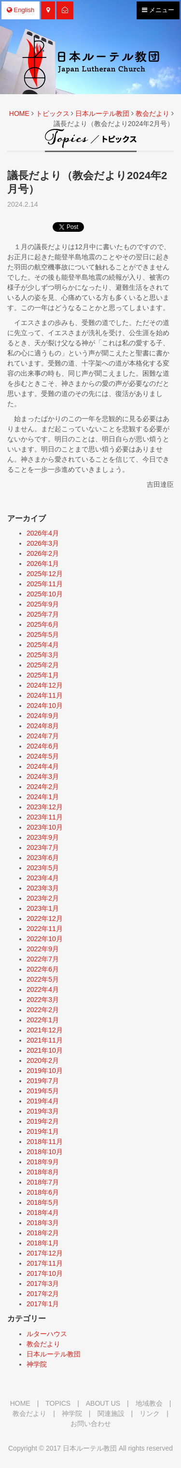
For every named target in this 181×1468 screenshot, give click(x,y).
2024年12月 (45, 685)
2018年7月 (43, 1182)
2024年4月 (43, 766)
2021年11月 (45, 1040)
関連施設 (111, 1413)
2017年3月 (43, 1283)
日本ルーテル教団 (102, 113)
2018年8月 (43, 1172)
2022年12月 (45, 918)
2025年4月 (43, 645)
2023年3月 (43, 888)
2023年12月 (45, 807)
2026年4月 (43, 533)
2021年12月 (45, 1030)
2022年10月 (45, 939)
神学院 (37, 1364)
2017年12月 (45, 1253)
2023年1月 (43, 908)
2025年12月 (45, 574)
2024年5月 (43, 756)
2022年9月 (43, 949)
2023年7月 (43, 847)
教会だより (152, 113)
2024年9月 (43, 716)
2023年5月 (43, 868)
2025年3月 (43, 655)
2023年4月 (43, 878)
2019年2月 (43, 1121)
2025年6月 (43, 624)
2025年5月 (43, 634)
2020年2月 (43, 1060)
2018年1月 (43, 1243)
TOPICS (57, 1403)
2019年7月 (43, 1081)
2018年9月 (43, 1162)
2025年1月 (43, 675)
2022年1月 (43, 1020)
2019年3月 (43, 1111)
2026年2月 (43, 553)
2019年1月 (43, 1131)
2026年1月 (43, 563)
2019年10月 (45, 1070)
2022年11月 (45, 928)
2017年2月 (43, 1294)
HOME (19, 113)
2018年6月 (43, 1192)
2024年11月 (45, 695)
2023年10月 (45, 827)
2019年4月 (43, 1101)
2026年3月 (43, 543)
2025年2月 (43, 665)
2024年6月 (43, 746)
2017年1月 (43, 1304)
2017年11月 (45, 1263)
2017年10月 (45, 1273)
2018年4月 (43, 1212)
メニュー (157, 12)
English (20, 10)
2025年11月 (45, 584)
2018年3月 (43, 1223)
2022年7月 (43, 959)
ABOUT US (103, 1403)
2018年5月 (43, 1202)
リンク (149, 1413)
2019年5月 (43, 1091)
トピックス (53, 113)
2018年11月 (45, 1141)
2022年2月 (43, 1010)
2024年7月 (43, 736)
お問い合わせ (90, 1423)
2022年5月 (43, 979)
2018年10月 (45, 1152)
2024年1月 (43, 797)
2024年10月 (45, 705)
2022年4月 (43, 989)
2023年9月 (43, 837)
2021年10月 (45, 1050)
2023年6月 (43, 857)
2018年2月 (43, 1233)
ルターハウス (47, 1334)
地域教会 (149, 1403)
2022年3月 (43, 999)
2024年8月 (43, 726)
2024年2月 (43, 786)
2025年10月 (45, 594)
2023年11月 (45, 817)
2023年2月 (43, 898)
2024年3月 (43, 776)
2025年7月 (43, 614)
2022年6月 (43, 969)
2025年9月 (43, 604)
